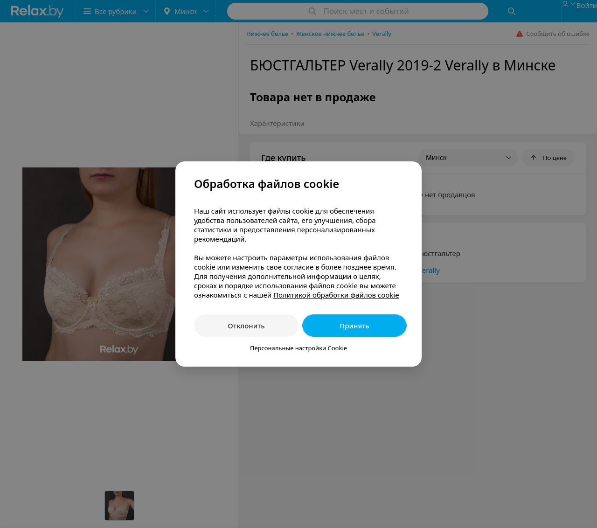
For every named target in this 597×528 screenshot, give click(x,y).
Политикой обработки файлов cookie (336, 294)
